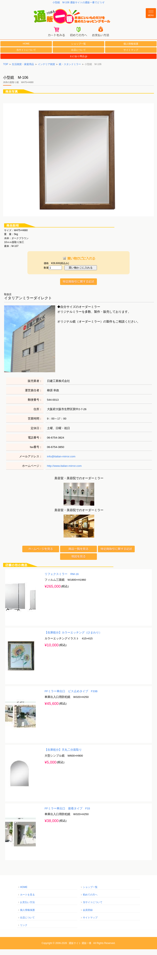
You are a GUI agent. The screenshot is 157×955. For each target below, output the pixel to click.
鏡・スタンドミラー (70, 69)
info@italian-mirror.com (61, 461)
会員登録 (88, 915)
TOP (5, 69)
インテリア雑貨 (46, 69)
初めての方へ (90, 900)
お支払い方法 (27, 907)
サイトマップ (130, 55)
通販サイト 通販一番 (80, 948)
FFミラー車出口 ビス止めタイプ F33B (71, 696)
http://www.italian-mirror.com (64, 471)
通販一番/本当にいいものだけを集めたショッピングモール (78, 18)
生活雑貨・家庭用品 (23, 69)
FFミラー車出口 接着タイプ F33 (67, 814)
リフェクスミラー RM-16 (62, 579)
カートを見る (27, 900)
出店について (78, 55)
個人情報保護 (130, 49)
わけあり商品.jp (78, 61)
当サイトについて (26, 55)
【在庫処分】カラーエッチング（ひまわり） (73, 638)
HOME (26, 49)
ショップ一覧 (78, 49)
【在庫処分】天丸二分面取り (63, 755)
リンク (23, 930)
